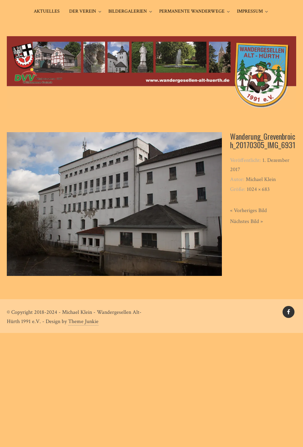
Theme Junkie (83, 321)
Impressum (250, 11)
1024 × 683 (258, 189)
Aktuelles (47, 11)
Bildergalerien (127, 11)
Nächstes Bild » (246, 221)
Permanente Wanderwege (192, 11)
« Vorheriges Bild (248, 210)
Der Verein (82, 11)
